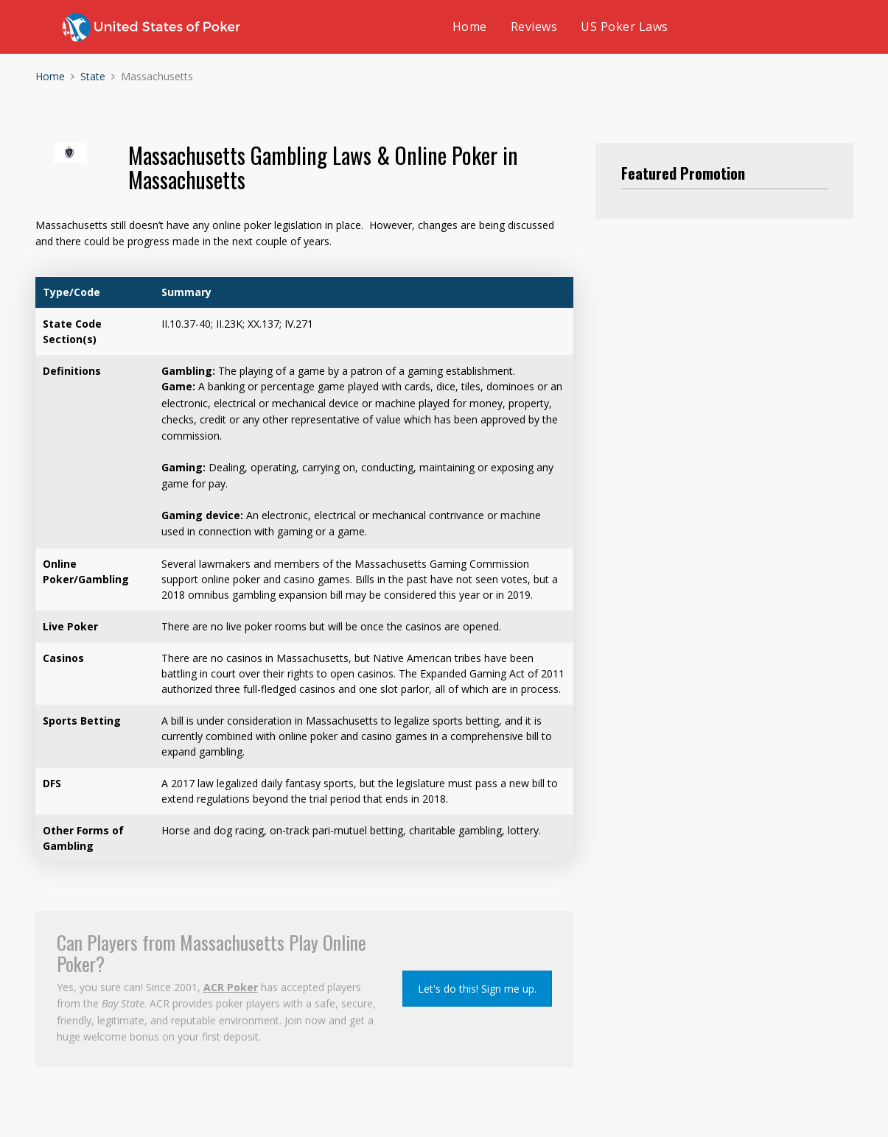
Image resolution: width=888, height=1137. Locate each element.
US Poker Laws (624, 26)
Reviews (534, 26)
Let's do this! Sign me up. (477, 989)
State (92, 76)
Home (469, 26)
